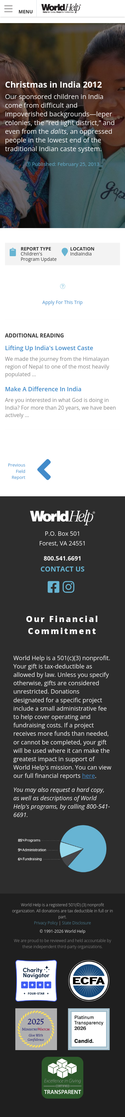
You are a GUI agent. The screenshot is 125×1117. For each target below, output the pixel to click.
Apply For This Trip (62, 302)
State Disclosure (76, 923)
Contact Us (62, 569)
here (88, 776)
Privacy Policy (46, 923)
